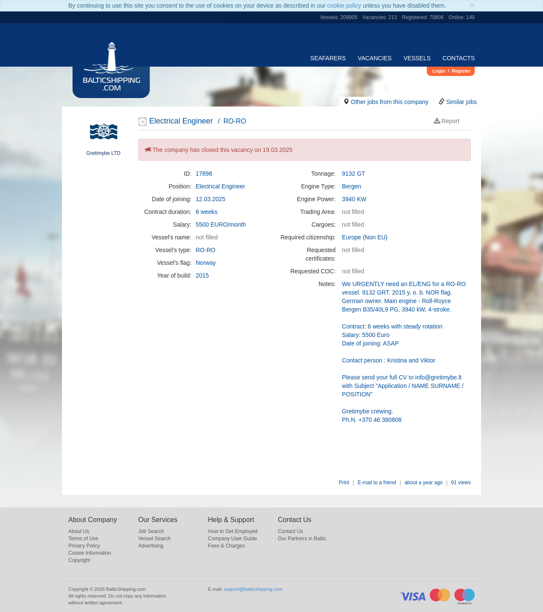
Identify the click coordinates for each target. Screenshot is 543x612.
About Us (78, 531)
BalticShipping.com (111, 85)
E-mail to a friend (377, 483)
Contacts (458, 58)
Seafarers (328, 58)
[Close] (472, 4)
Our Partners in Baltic (302, 539)
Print (344, 483)
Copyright (79, 560)
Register (461, 70)
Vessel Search (154, 539)
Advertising (150, 546)
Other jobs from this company (389, 101)
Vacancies (375, 58)
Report (446, 121)
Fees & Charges (226, 546)
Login (438, 70)
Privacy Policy (84, 546)
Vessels (417, 58)
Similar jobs (461, 101)
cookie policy (344, 5)
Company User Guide (232, 539)
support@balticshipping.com (253, 589)
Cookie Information (89, 553)
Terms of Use (83, 539)
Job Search (151, 531)
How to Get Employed (233, 531)
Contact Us (290, 531)
